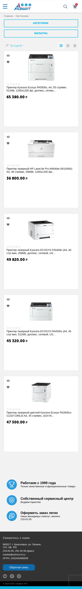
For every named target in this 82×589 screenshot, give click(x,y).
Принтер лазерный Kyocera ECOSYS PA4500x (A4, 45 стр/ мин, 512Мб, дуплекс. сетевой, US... (38, 333)
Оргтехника (22, 16)
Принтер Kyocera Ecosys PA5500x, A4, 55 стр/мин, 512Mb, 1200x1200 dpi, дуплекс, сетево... (36, 89)
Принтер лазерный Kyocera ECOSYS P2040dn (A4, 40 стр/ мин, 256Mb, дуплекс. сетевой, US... (38, 251)
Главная (8, 16)
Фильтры (40, 33)
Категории (40, 23)
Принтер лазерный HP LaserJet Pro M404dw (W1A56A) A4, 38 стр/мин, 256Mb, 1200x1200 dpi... (39, 170)
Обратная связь (18, 567)
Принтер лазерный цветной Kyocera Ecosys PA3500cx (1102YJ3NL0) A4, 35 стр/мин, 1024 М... (38, 414)
